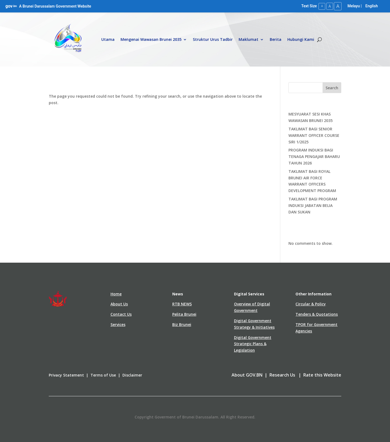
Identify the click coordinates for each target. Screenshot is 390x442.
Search (332, 87)
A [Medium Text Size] (328, 6)
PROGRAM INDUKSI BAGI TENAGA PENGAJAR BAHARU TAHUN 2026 (314, 156)
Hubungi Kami (300, 39)
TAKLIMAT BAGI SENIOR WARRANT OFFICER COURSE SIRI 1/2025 (313, 135)
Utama (108, 39)
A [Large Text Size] (337, 6)
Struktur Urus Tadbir (213, 39)
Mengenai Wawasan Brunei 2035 (151, 39)
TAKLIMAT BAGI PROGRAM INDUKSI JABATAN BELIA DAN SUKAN (312, 205)
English (371, 6)
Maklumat (248, 39)
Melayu (353, 6)
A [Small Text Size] (320, 6)
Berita (275, 39)
